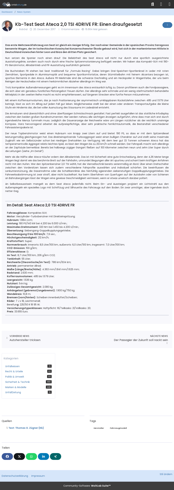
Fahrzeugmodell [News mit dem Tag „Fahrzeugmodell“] (118, 428)
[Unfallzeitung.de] (74, 4)
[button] (43, 456)
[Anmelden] (161, 4)
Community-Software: (87, 485)
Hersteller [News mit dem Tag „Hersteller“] (99, 428)
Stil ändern (166, 474)
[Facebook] (7, 456)
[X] (19, 456)
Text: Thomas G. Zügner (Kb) (26, 428)
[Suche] (152, 4)
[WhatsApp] (31, 456)
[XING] (55, 456)
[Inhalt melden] (167, 25)
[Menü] (169, 4)
